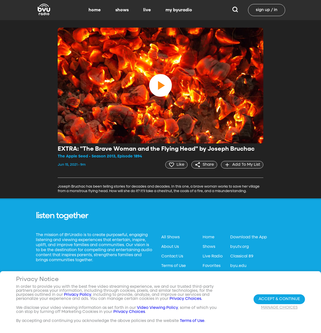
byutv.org (239, 247)
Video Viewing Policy (157, 308)
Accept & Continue (279, 299)
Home (208, 237)
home (95, 10)
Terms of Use (173, 266)
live (147, 10)
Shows (209, 247)
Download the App (248, 237)
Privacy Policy (77, 295)
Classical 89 (241, 256)
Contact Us (172, 256)
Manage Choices (279, 308)
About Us (170, 247)
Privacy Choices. (186, 299)
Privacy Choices (129, 312)
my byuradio (179, 10)
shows (122, 10)
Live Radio (213, 256)
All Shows (170, 237)
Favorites (211, 266)
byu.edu (238, 266)
